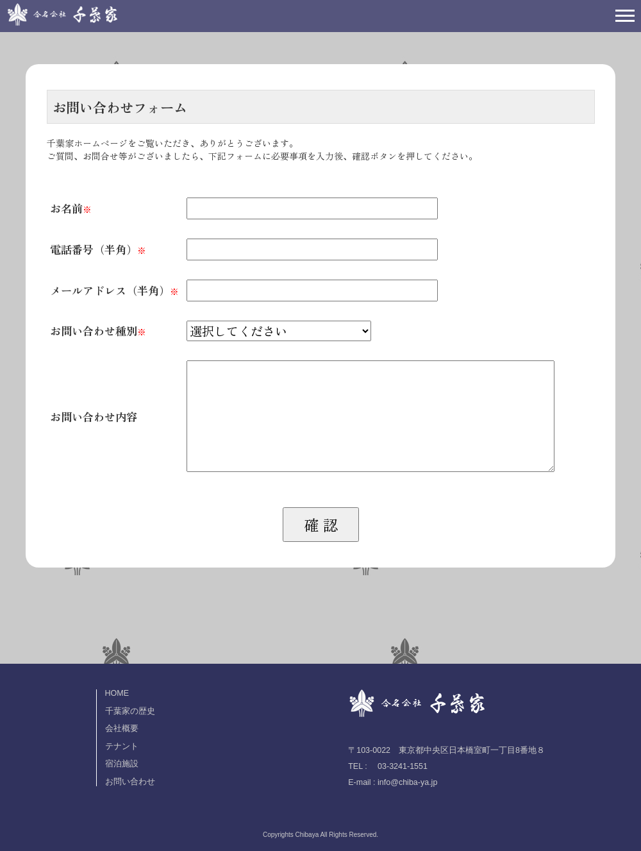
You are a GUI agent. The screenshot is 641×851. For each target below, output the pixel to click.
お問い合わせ (130, 781)
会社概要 (121, 728)
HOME (117, 693)
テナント (121, 746)
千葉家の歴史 (130, 711)
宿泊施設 (121, 763)
